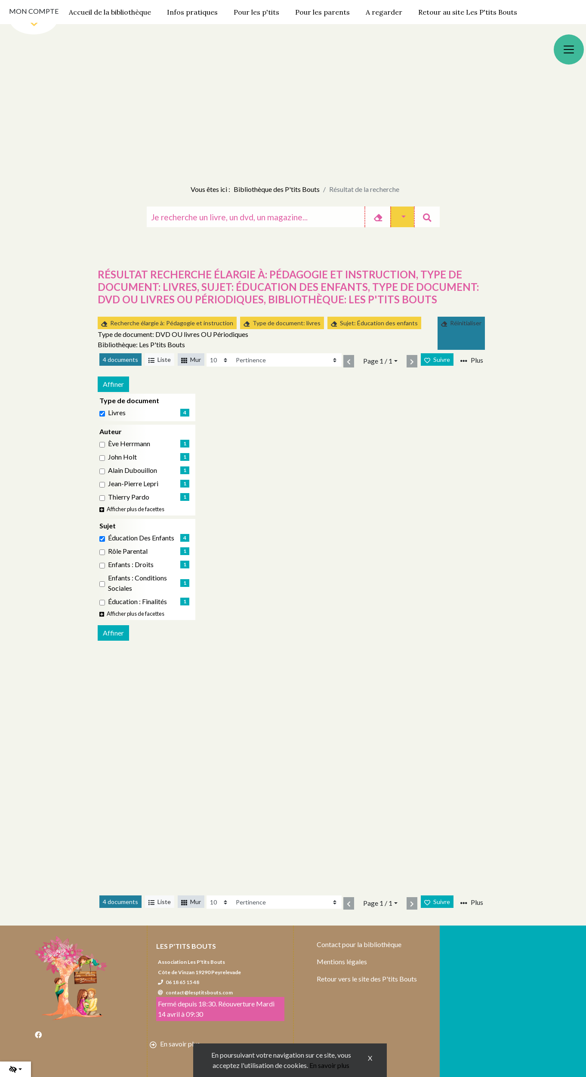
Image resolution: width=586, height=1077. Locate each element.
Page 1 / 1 (377, 361)
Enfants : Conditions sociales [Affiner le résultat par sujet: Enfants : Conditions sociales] (137, 583)
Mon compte (34, 11)
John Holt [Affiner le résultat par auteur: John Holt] (122, 457)
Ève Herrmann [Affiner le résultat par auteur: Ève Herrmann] (129, 443)
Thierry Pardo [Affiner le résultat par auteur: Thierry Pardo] (128, 497)
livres (117, 412)
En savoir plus (329, 1065)
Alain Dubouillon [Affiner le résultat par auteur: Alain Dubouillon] (132, 470)
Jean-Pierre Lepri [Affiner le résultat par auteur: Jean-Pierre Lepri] (133, 483)
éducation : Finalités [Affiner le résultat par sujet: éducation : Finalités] (137, 601)
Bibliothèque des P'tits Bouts (277, 189)
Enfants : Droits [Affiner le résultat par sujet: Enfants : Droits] (131, 564)
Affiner (113, 384)
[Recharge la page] (219, 360)
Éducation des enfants (141, 538)
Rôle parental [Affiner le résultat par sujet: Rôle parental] (128, 551)
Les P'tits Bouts (186, 946)
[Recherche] (256, 217)
